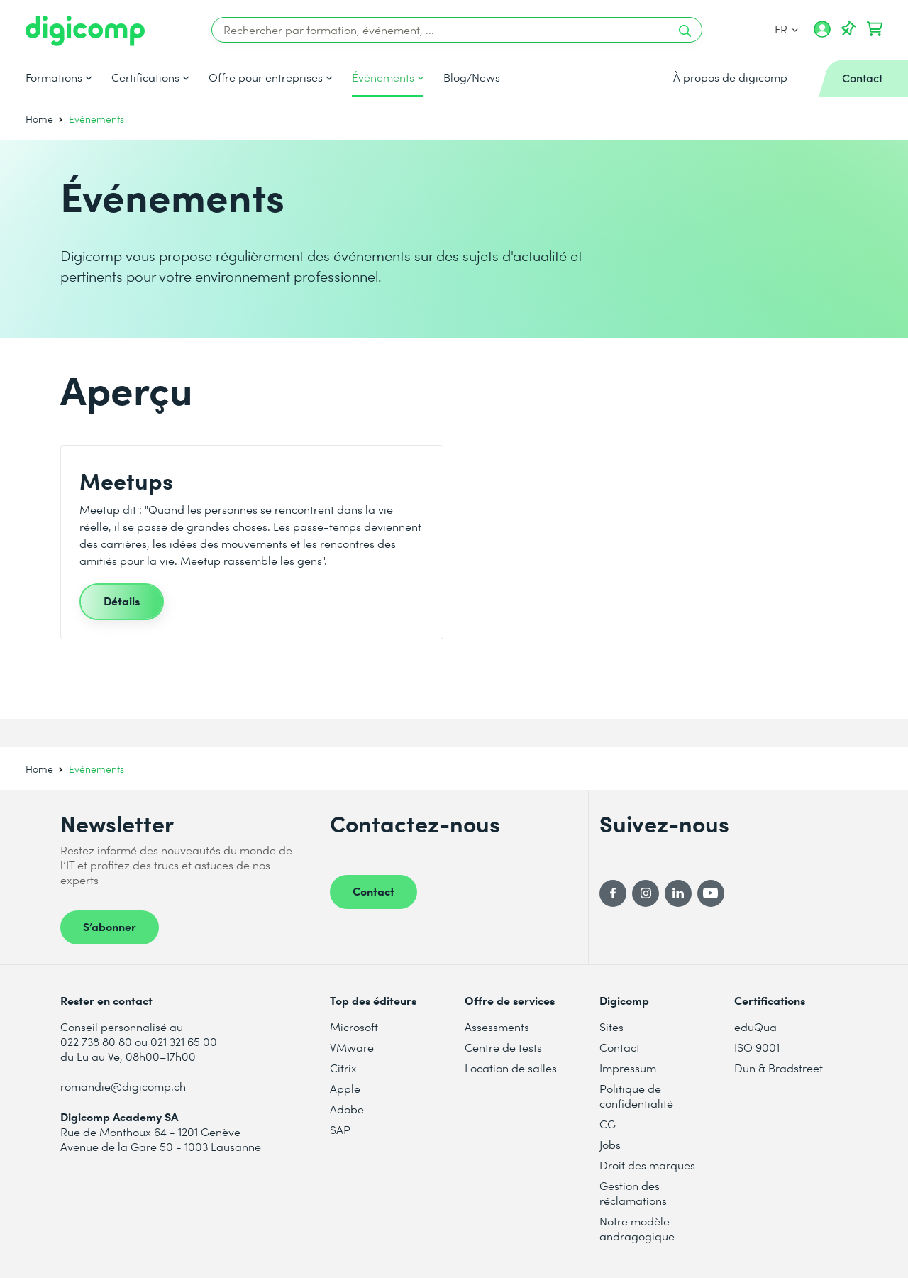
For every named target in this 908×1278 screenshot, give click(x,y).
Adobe (347, 1108)
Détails (122, 600)
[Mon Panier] (874, 29)
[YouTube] (710, 893)
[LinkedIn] (678, 893)
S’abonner (109, 926)
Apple (345, 1088)
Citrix (343, 1067)
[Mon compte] (822, 34)
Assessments (497, 1026)
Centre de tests (503, 1047)
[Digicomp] (85, 31)
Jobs (610, 1144)
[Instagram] (645, 893)
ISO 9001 (757, 1047)
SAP (340, 1129)
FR (786, 28)
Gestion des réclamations (633, 1193)
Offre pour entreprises (266, 77)
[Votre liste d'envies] (848, 29)
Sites (611, 1026)
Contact (373, 890)
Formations (54, 77)
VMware (352, 1047)
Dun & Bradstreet (778, 1067)
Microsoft (354, 1026)
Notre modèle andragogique (637, 1228)
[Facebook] (612, 893)
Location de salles (511, 1067)
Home (39, 119)
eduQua (755, 1026)
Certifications (145, 77)
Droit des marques (647, 1164)
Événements (383, 77)
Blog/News (471, 77)
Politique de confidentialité (636, 1096)
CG (607, 1123)
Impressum (627, 1067)
